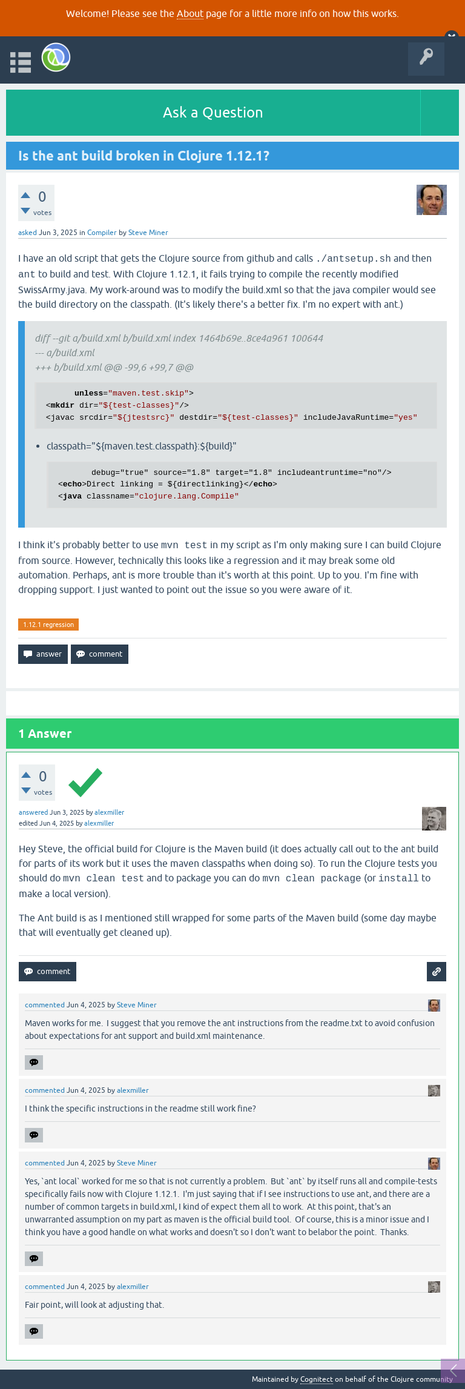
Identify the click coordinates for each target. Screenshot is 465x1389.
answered (33, 812)
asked (27, 232)
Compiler (102, 232)
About (190, 13)
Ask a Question (213, 112)
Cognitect (316, 1379)
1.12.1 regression (48, 624)
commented (45, 1005)
